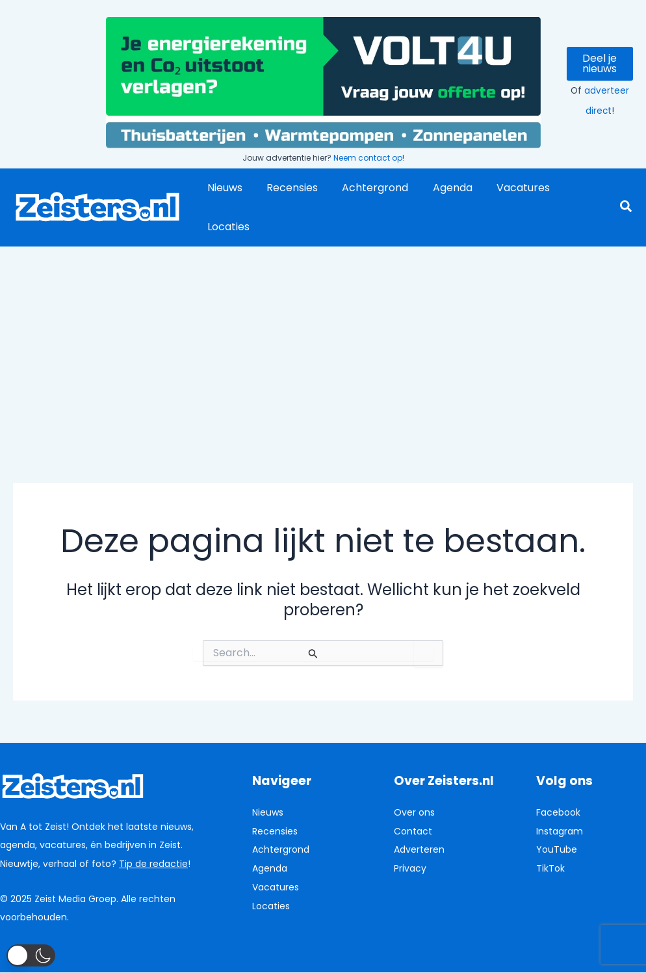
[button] (626, 208)
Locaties (226, 226)
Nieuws (222, 187)
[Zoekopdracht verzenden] (313, 653)
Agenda (440, 187)
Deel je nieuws (599, 63)
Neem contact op (367, 157)
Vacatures (507, 187)
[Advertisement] (323, 344)
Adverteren (419, 849)
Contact (413, 831)
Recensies (287, 187)
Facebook (558, 812)
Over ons (414, 812)
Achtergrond (366, 187)
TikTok (550, 868)
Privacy (410, 868)
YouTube (556, 849)
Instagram (559, 831)
